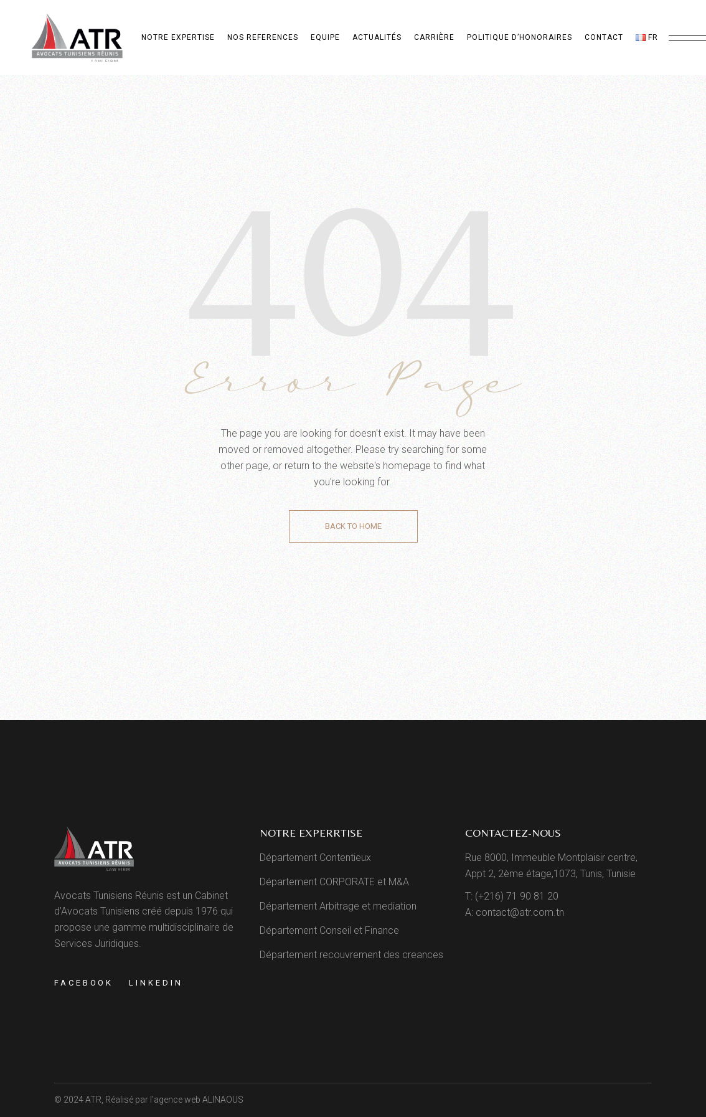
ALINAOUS (222, 1100)
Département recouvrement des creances (351, 955)
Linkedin (155, 982)
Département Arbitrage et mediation (338, 906)
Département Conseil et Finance (329, 930)
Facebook (83, 982)
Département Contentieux (315, 857)
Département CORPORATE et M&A (334, 882)
